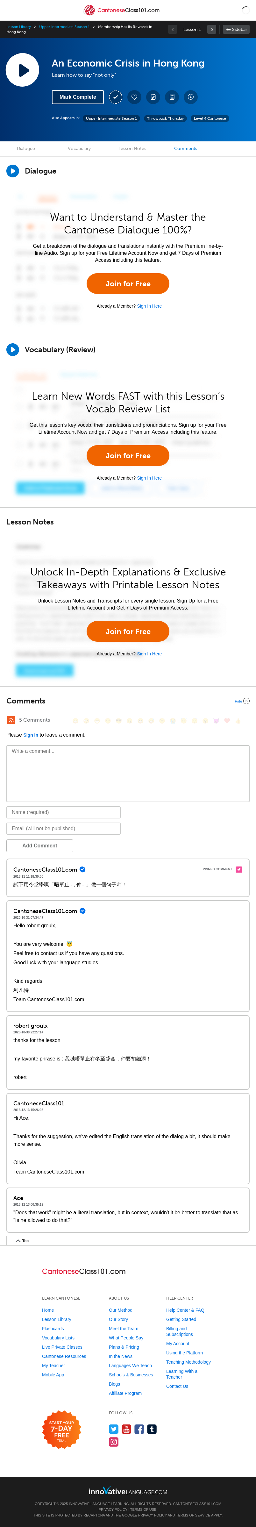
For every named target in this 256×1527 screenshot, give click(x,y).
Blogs (114, 1384)
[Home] (122, 15)
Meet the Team (123, 1328)
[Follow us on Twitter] (114, 1429)
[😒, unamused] (108, 720)
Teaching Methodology (188, 1362)
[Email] (63, 829)
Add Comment (39, 845)
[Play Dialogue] (12, 171)
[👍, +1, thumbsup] (237, 720)
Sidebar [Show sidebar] (239, 29)
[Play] (12, 349)
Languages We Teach (130, 1365)
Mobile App (53, 1374)
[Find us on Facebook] (139, 1429)
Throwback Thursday (165, 118)
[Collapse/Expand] (128, 701)
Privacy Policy (113, 1509)
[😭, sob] (172, 720)
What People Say (126, 1337)
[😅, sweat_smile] (151, 720)
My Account (177, 1343)
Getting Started (181, 1319)
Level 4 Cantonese (210, 118)
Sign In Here (149, 306)
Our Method (120, 1310)
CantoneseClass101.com (197, 1504)
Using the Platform (184, 1352)
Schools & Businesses (131, 1374)
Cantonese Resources (64, 1356)
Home (48, 1310)
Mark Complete (78, 97)
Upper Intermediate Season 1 (64, 27)
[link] (211, 29)
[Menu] (10, 10)
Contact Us (177, 1386)
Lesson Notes (132, 148)
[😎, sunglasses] (118, 720)
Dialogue (26, 148)
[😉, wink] (162, 720)
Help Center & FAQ (185, 1310)
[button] (246, 10)
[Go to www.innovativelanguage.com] (128, 1490)
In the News (120, 1356)
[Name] (63, 812)
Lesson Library (18, 27)
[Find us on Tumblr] (152, 1429)
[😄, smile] (75, 720)
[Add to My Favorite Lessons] (134, 97)
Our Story (118, 1319)
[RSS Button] (11, 720)
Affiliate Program (125, 1393)
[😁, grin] (97, 720)
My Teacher (53, 1365)
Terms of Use (143, 1509)
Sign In (30, 735)
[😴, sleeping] (194, 720)
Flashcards (53, 1328)
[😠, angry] (129, 720)
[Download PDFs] (172, 97)
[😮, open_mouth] (205, 720)
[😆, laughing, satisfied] (140, 720)
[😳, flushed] (86, 720)
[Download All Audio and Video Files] (191, 97)
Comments (185, 148)
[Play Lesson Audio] (22, 70)
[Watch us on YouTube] (127, 1429)
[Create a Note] (153, 97)
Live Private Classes (62, 1347)
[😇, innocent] (183, 720)
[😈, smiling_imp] (216, 720)
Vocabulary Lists (58, 1337)
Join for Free (128, 283)
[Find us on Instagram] (114, 1442)
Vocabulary (79, 148)
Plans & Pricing (124, 1347)
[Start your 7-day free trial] (61, 1430)
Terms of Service (193, 1515)
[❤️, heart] (227, 720)
